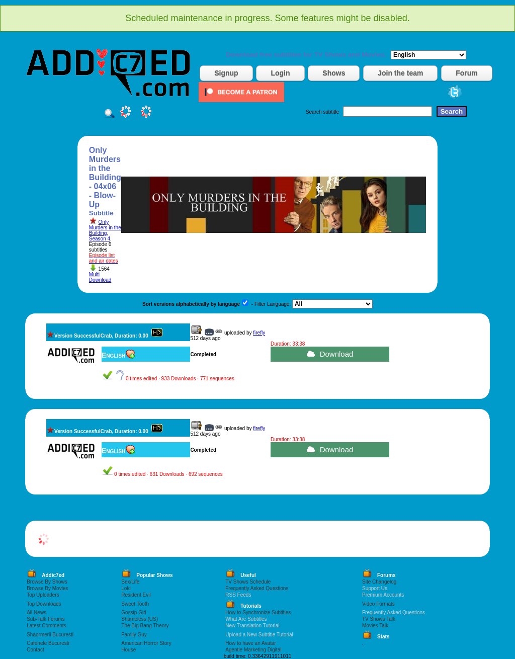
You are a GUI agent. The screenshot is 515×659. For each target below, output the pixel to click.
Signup (226, 73)
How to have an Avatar (250, 643)
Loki (125, 588)
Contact (35, 649)
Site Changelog (379, 582)
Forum (467, 73)
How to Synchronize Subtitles (258, 612)
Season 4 (99, 238)
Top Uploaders (43, 595)
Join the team (400, 73)
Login (280, 73)
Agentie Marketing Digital (253, 649)
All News (36, 612)
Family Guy (134, 634)
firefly (259, 333)
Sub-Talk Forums (46, 619)
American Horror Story (146, 643)
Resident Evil (135, 595)
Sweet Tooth (135, 604)
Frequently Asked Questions (256, 588)
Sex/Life (130, 582)
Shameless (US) (139, 619)
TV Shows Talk (378, 619)
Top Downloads (44, 604)
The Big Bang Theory (144, 625)
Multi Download (100, 277)
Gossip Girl (133, 612)
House (128, 649)
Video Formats (378, 604)
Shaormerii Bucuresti (50, 634)
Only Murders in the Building (105, 227)
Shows (333, 73)
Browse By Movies (47, 588)
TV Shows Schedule (248, 582)
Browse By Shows (47, 582)
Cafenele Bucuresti (48, 643)
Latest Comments (46, 625)
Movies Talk (375, 625)
